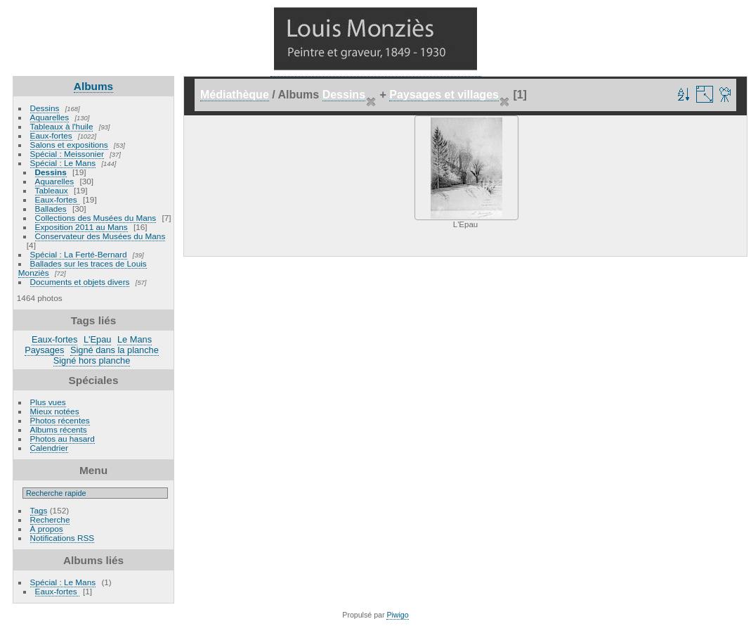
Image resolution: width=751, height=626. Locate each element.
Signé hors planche (92, 360)
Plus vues (48, 402)
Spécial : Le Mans (63, 162)
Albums (93, 86)
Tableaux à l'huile (61, 126)
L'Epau (97, 339)
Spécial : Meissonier (67, 153)
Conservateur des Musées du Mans (100, 236)
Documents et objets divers (80, 281)
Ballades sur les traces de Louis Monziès (82, 268)
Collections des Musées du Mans (96, 217)
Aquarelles (50, 117)
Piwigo (397, 615)
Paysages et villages (444, 95)
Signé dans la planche (114, 350)
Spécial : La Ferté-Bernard (78, 254)
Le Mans (134, 339)
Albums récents (58, 429)
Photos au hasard (62, 438)
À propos (46, 528)
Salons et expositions (69, 144)
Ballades (51, 208)
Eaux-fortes (51, 135)
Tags (39, 510)
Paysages (44, 350)
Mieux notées (54, 411)
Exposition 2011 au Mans (81, 226)
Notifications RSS (62, 537)
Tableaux (51, 190)
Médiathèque (234, 95)
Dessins (45, 108)
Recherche (50, 519)
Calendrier (49, 447)
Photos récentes (60, 420)
